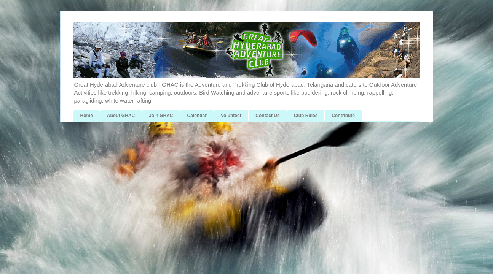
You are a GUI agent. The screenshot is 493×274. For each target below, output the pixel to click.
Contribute (343, 115)
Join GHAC (161, 115)
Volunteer (231, 115)
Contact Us (267, 115)
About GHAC (121, 115)
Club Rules (306, 115)
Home (86, 115)
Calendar (197, 115)
